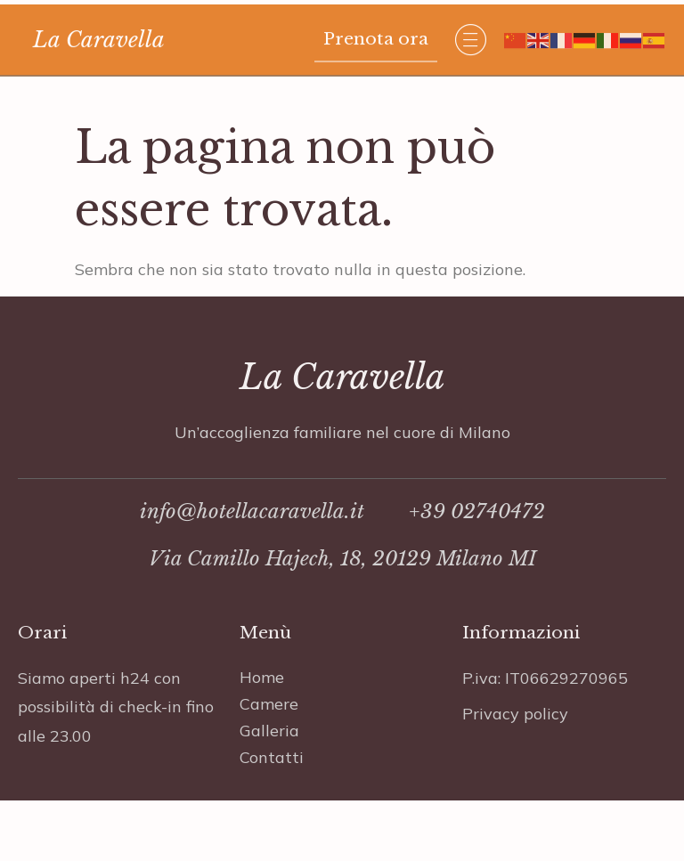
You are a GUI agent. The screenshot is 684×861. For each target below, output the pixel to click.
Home (262, 695)
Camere (269, 721)
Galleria (269, 748)
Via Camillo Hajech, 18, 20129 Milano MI (342, 578)
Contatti (272, 775)
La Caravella (99, 46)
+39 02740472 (477, 531)
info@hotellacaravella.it (252, 531)
